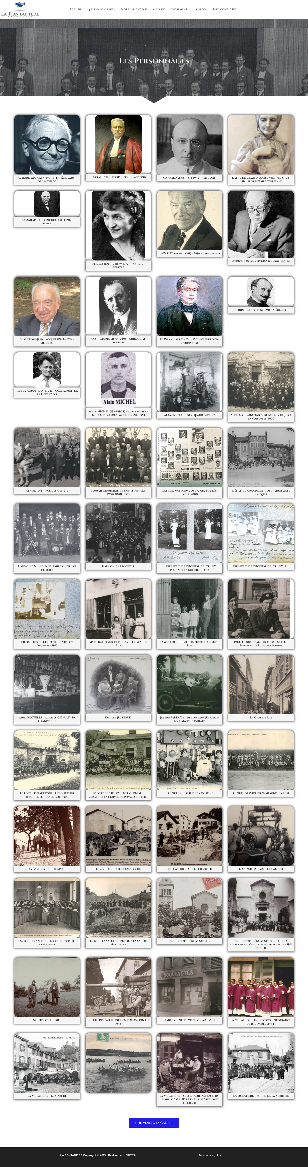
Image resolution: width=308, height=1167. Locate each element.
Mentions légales (210, 1155)
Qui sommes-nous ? (101, 9)
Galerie (159, 9)
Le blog (200, 9)
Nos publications (134, 9)
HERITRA (130, 1155)
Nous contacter (224, 9)
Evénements (180, 9)
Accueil (76, 9)
